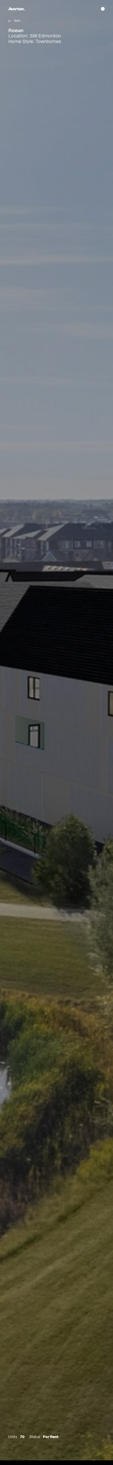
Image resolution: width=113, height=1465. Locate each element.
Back (17, 20)
